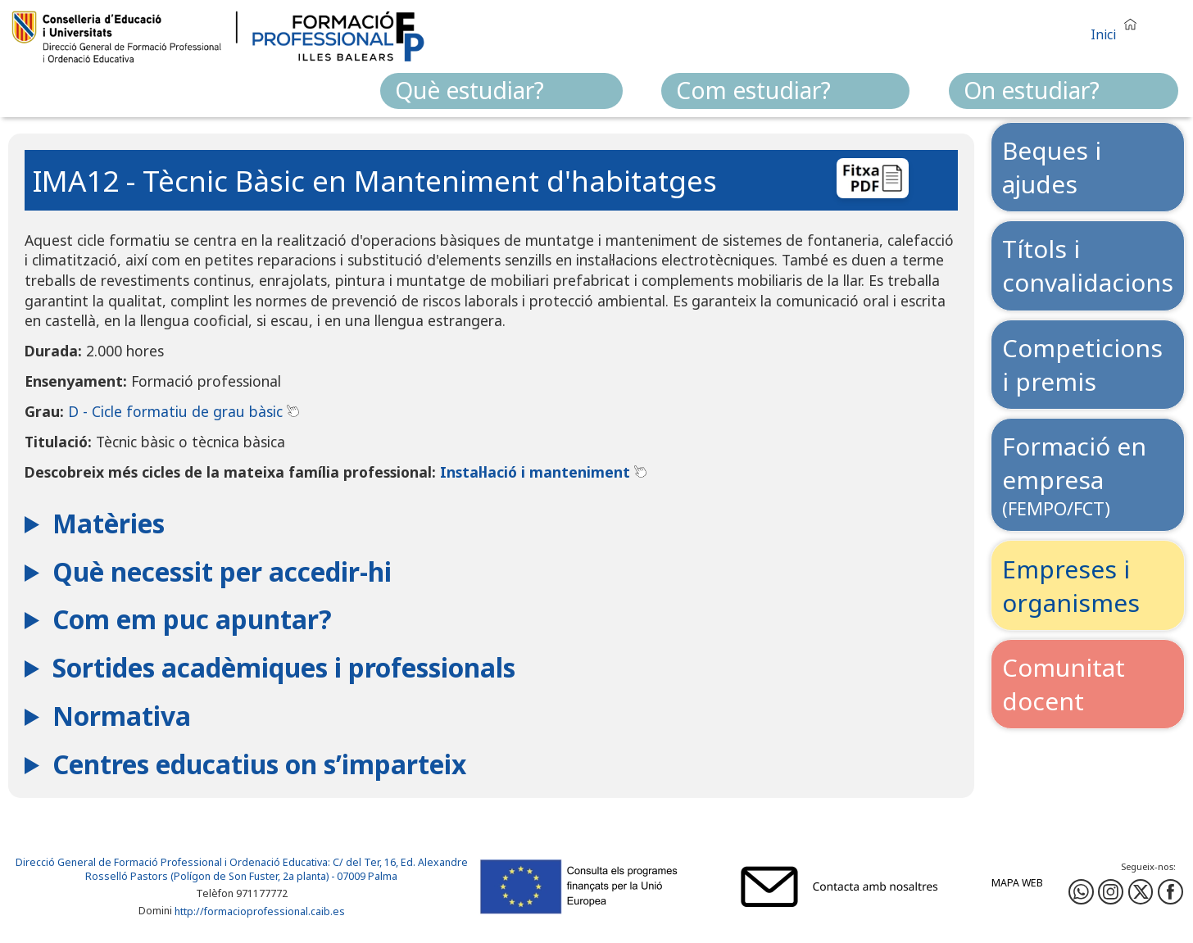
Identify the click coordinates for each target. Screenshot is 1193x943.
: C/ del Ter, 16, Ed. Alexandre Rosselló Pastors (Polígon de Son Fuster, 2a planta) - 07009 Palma (276, 869)
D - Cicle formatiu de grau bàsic (183, 411)
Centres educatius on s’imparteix (259, 764)
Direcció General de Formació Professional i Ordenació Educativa (172, 862)
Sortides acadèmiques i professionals (283, 667)
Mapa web (1017, 883)
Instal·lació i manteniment (543, 472)
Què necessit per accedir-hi (222, 571)
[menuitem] (501, 91)
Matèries (108, 523)
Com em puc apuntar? (192, 619)
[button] (1118, 27)
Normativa (121, 715)
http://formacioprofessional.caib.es (260, 911)
